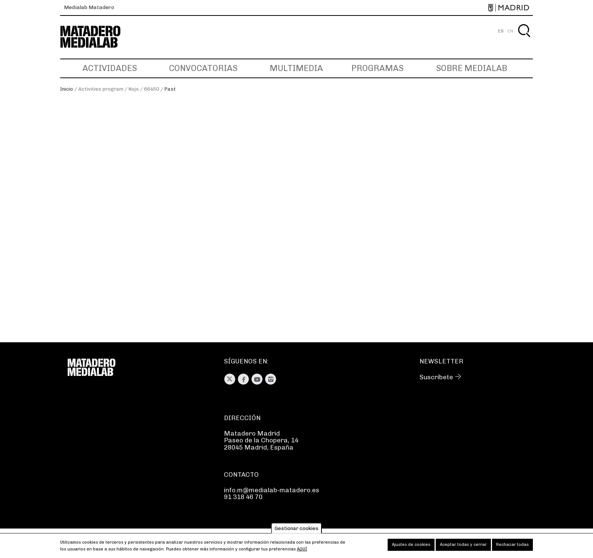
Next (549, 244)
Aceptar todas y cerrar (463, 546)
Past (170, 89)
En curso (81, 149)
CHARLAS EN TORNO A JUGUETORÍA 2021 (149, 249)
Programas (377, 68)
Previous (43, 244)
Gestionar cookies (296, 530)
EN (510, 31)
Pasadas (80, 142)
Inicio (66, 89)
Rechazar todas (512, 546)
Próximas (82, 157)
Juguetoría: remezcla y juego (427, 245)
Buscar (524, 39)
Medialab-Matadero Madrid (97, 36)
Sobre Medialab (471, 68)
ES (501, 31)
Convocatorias (203, 68)
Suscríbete (436, 377)
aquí (302, 551)
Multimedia (296, 68)
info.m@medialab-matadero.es (271, 490)
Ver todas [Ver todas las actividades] (82, 134)
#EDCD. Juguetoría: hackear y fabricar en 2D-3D (284, 249)
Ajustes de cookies (411, 546)
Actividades (109, 68)
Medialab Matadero (89, 7)
